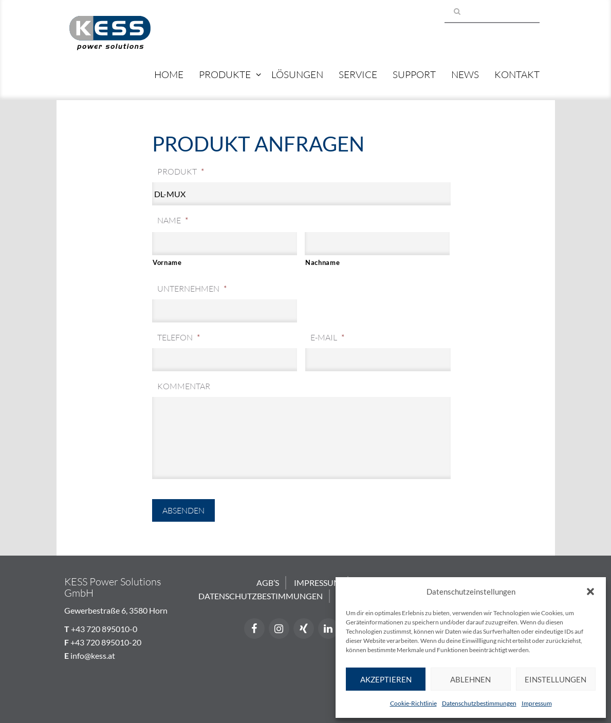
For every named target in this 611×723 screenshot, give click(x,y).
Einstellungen (555, 679)
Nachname (322, 262)
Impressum (537, 703)
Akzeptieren (386, 679)
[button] (590, 591)
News (465, 74)
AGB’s (267, 582)
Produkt (180, 171)
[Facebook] (254, 628)
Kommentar (183, 386)
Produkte (225, 74)
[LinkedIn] (328, 628)
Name (172, 220)
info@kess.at (92, 655)
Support (414, 74)
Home (168, 74)
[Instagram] (279, 628)
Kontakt (517, 74)
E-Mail (327, 337)
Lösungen (297, 74)
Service (358, 74)
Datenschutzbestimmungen (479, 703)
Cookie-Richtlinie (413, 703)
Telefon (178, 337)
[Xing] (303, 628)
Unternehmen (192, 288)
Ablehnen (470, 679)
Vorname (167, 262)
